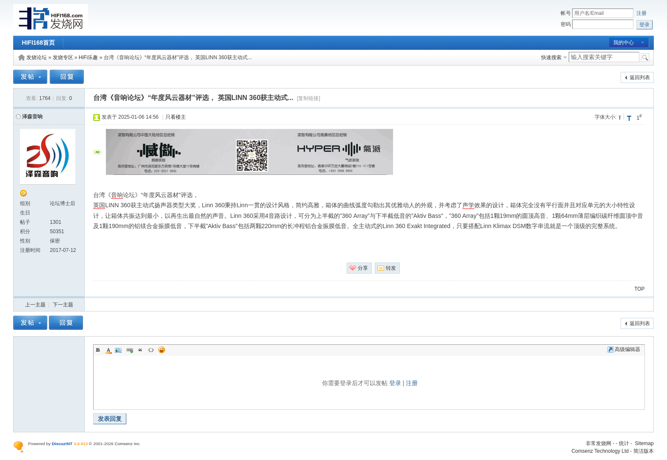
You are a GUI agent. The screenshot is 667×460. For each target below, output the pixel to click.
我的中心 (623, 43)
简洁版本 (643, 451)
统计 (624, 443)
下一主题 (63, 305)
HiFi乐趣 (88, 57)
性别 (25, 241)
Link (129, 350)
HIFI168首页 (38, 42)
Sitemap (644, 443)
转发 (391, 268)
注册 (641, 13)
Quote (140, 350)
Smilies (161, 350)
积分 (25, 231)
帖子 (25, 222)
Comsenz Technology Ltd (600, 451)
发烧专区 (63, 57)
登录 (395, 383)
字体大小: (605, 117)
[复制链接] (308, 98)
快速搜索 (551, 57)
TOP (639, 289)
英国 (99, 205)
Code (151, 350)
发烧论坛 (36, 57)
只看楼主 (175, 117)
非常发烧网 (598, 443)
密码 (566, 24)
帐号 (566, 13)
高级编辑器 (623, 349)
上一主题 (35, 305)
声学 (468, 205)
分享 (363, 268)
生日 (25, 213)
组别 (25, 203)
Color (108, 350)
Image (119, 350)
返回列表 (640, 77)
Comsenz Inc (127, 443)
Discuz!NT (62, 443)
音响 (117, 194)
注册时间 (30, 250)
